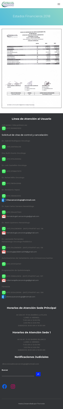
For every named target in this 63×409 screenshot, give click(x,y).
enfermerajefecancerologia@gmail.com (22, 280)
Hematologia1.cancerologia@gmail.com (22, 216)
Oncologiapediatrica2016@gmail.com (21, 252)
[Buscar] (38, 374)
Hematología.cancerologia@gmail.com (22, 233)
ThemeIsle (41, 404)
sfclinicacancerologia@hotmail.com (20, 297)
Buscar (5, 370)
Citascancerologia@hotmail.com (20, 200)
